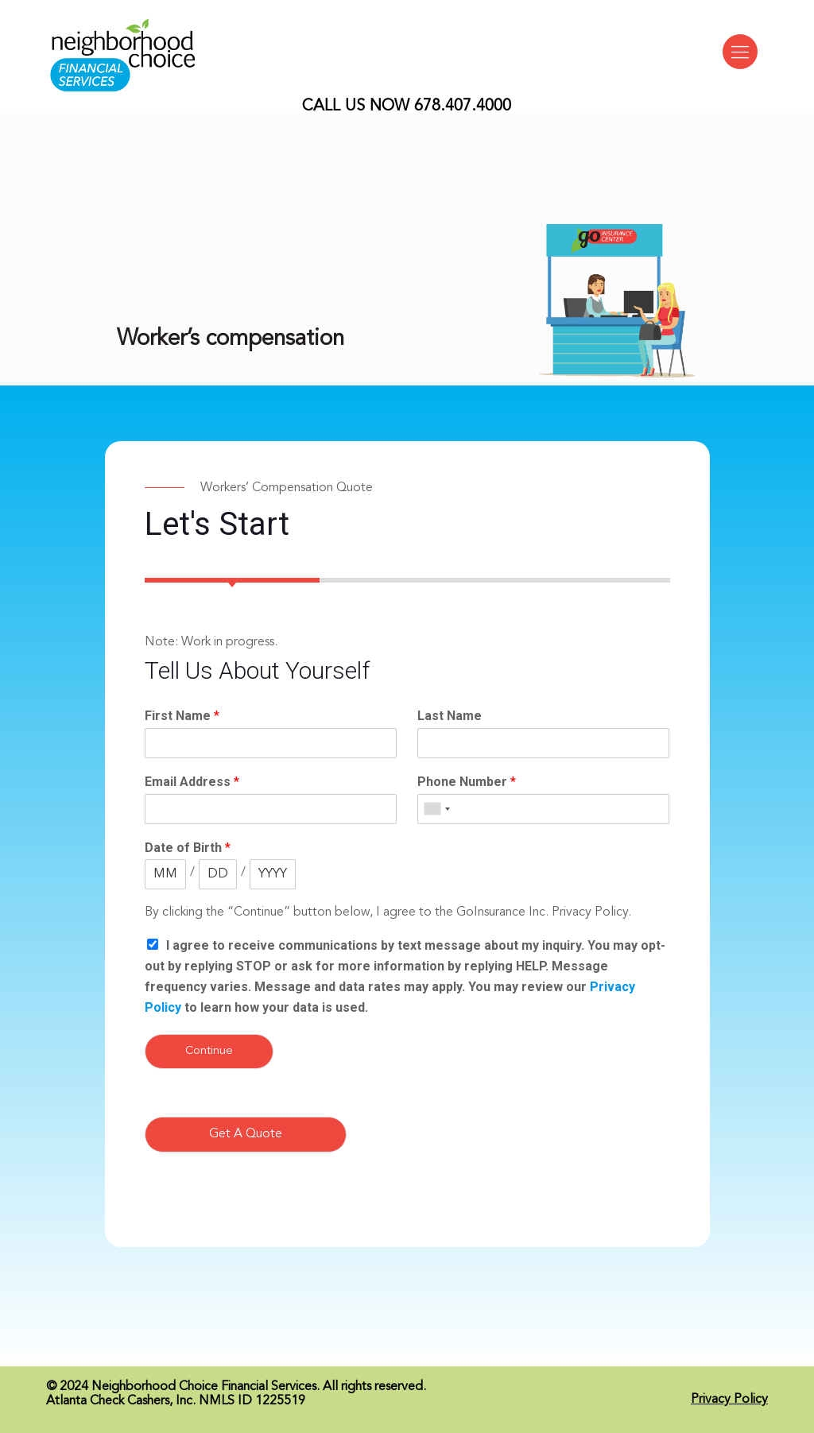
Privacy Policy (729, 1399)
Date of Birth (188, 847)
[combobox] (436, 809)
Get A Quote (245, 1134)
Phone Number (466, 781)
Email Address (192, 781)
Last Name (449, 715)
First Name (182, 715)
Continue (209, 1051)
